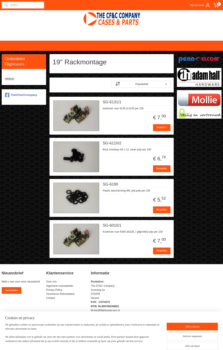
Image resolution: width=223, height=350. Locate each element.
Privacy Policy (54, 289)
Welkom (9, 78)
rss (111, 342)
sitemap (103, 342)
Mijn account (200, 5)
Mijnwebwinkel (158, 342)
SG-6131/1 (112, 102)
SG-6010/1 (112, 225)
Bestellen (161, 127)
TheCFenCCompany (21, 95)
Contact (50, 298)
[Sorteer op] (141, 84)
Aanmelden (11, 290)
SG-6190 (110, 184)
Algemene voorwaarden (59, 285)
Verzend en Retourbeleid (60, 293)
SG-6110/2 (112, 143)
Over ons (51, 281)
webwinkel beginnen (125, 342)
